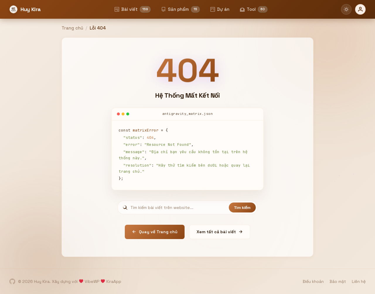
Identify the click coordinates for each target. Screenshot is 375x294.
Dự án (219, 9)
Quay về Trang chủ (155, 231)
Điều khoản (313, 281)
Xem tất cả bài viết (220, 231)
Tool (253, 9)
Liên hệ (359, 281)
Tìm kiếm (242, 207)
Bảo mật (338, 281)
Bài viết (133, 9)
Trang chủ (72, 28)
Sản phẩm (180, 9)
